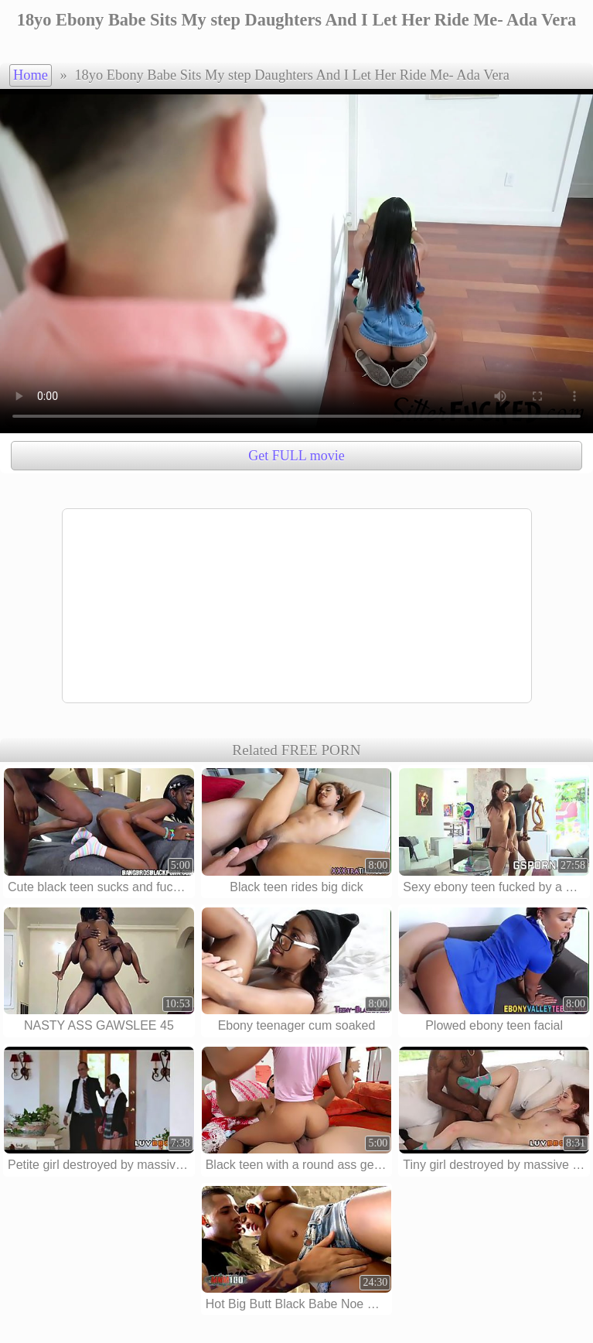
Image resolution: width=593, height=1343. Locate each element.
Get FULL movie (296, 455)
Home (30, 75)
